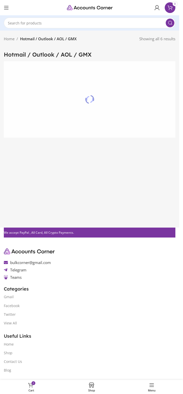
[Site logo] (90, 7)
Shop (8, 352)
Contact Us (13, 361)
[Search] (89, 23)
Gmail (9, 296)
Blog (7, 370)
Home (9, 38)
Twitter (10, 314)
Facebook (12, 305)
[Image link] (29, 250)
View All (10, 323)
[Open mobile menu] (6, 8)
